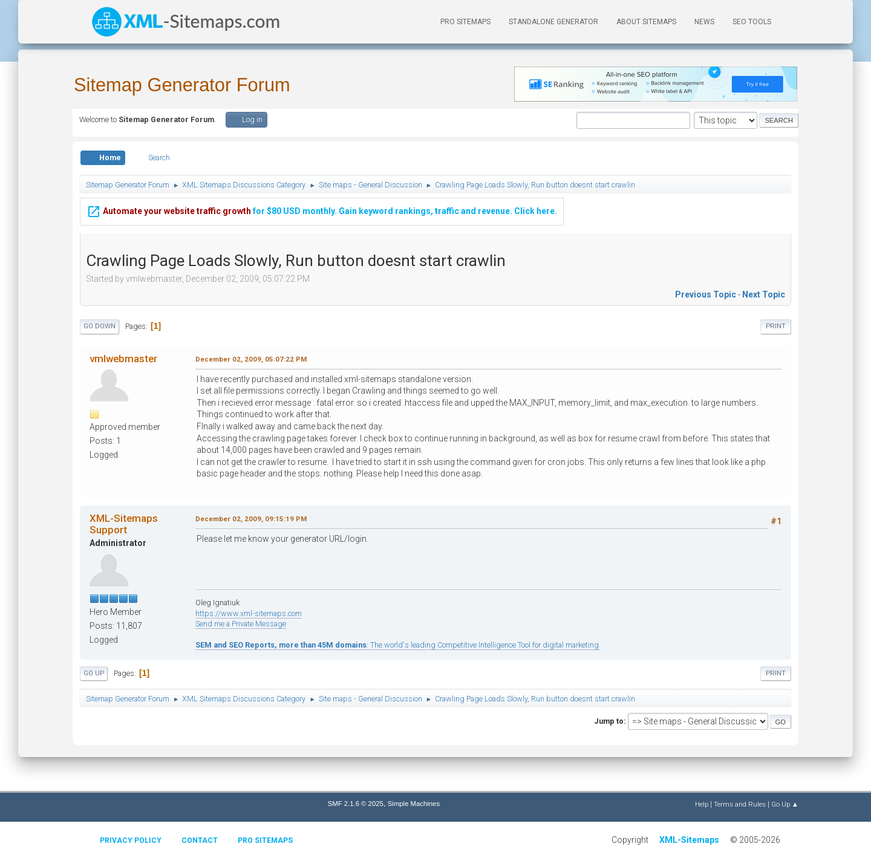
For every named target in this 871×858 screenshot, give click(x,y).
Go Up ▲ (784, 804)
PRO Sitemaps (465, 22)
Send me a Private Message (240, 623)
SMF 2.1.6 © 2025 (355, 803)
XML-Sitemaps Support (124, 523)
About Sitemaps (646, 22)
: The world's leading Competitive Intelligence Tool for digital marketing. (398, 644)
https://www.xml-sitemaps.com (248, 613)
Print (776, 326)
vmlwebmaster (123, 359)
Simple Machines (414, 803)
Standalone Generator (553, 22)
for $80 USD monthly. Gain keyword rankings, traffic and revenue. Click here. (321, 210)
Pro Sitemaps (265, 840)
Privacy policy (130, 840)
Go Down (99, 326)
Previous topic (705, 294)
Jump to (609, 721)
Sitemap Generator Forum (182, 85)
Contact (199, 840)
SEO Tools (751, 22)
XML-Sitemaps (689, 840)
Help (701, 804)
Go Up (93, 673)
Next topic (763, 294)
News (704, 22)
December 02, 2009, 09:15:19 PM (251, 519)
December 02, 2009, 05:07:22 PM (251, 359)
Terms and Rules (740, 804)
